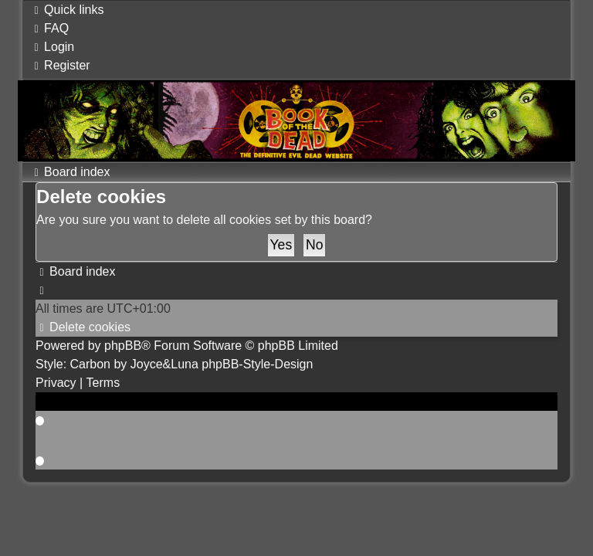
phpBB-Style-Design (257, 364)
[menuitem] (49, 28)
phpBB (122, 345)
